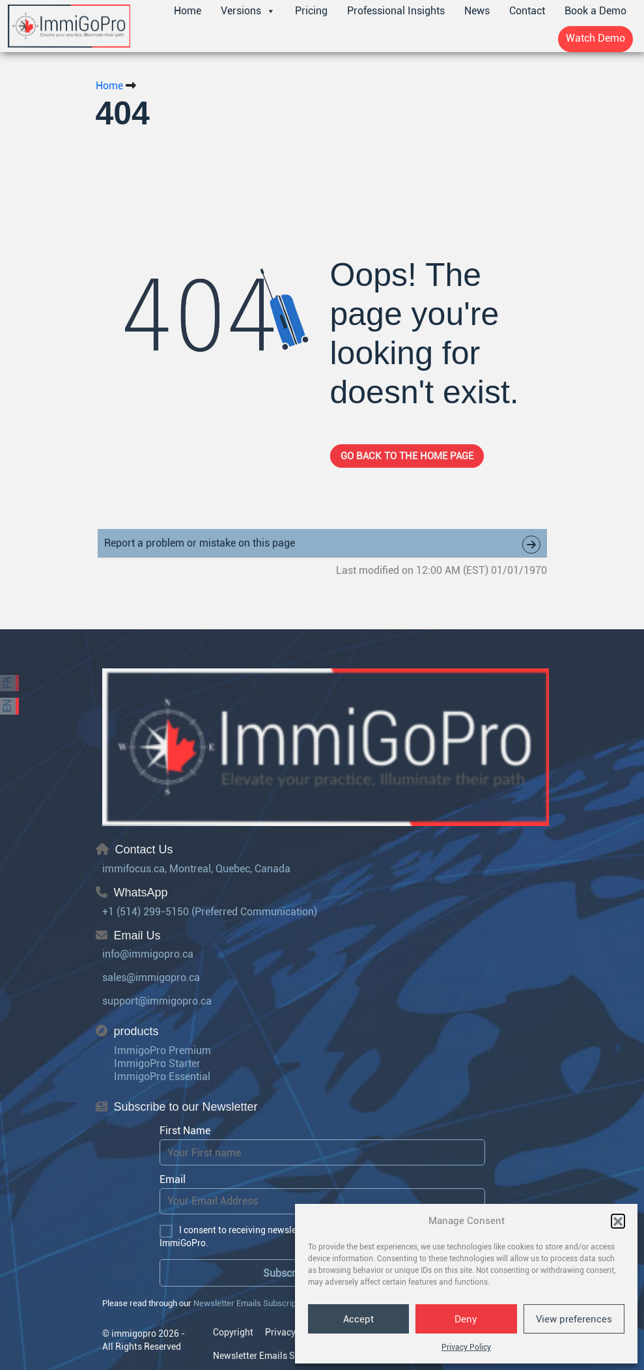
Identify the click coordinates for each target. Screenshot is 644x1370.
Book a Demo (595, 11)
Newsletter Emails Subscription (277, 1355)
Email (173, 1179)
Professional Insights (396, 11)
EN (7, 706)
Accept (358, 1319)
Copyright (233, 1332)
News (477, 11)
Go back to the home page (407, 456)
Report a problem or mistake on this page (322, 544)
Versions (248, 11)
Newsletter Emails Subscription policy (263, 1303)
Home (187, 11)
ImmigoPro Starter (157, 1063)
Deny (466, 1319)
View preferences (574, 1319)
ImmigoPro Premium (162, 1050)
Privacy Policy (466, 1347)
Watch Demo (595, 38)
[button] (617, 1220)
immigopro (133, 1333)
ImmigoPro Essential (162, 1076)
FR (7, 683)
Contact (527, 11)
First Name (185, 1130)
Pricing (311, 11)
